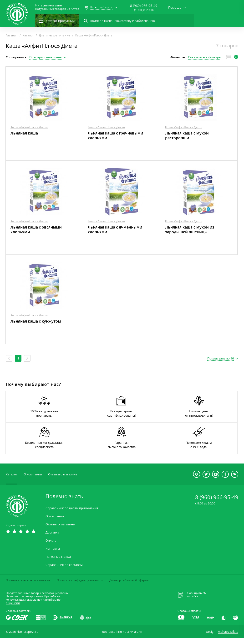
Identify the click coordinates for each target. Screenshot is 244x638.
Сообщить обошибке (196, 594)
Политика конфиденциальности (80, 580)
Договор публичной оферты (128, 580)
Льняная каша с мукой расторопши (187, 135)
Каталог (11, 474)
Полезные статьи (58, 557)
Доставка (52, 532)
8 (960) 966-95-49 (143, 5)
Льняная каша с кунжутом (35, 321)
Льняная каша (24, 133)
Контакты (53, 549)
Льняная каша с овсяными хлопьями (36, 229)
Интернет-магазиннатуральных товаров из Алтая (57, 7)
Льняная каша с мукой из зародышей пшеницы (189, 229)
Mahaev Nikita (228, 631)
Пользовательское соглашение (28, 580)
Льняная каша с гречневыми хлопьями (115, 135)
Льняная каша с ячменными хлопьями (115, 229)
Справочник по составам (64, 565)
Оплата (51, 540)
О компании (33, 474)
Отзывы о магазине (62, 474)
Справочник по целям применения (72, 508)
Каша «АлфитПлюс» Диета (29, 127)
